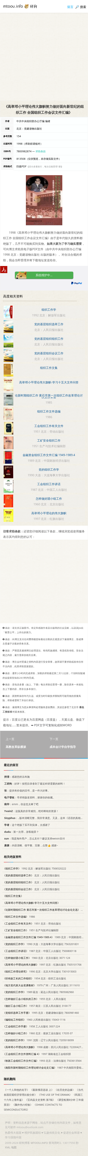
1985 (45, 909)
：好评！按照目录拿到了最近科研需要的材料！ (34, 783)
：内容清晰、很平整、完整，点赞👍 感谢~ (30, 845)
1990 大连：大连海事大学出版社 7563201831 (41, 944)
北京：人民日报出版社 (31, 875)
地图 (14, 1147)
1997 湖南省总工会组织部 (37, 1054)
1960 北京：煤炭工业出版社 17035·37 (38, 1033)
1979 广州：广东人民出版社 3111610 (41, 985)
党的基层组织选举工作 (48, 324)
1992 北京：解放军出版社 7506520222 (34, 868)
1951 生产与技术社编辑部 (30, 930)
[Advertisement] (44, 56)
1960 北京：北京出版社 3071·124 (36, 958)
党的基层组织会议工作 (48, 353)
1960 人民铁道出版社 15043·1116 (34, 1019)
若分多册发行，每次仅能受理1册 (45, 166)
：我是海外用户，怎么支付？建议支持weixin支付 (34, 838)
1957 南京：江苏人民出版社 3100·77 (37, 1006)
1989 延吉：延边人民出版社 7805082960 (38, 992)
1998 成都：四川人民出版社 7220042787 (43, 1047)
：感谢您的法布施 (16, 776)
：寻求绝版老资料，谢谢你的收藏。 (29, 797)
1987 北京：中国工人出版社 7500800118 (39, 951)
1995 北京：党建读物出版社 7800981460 (41, 1012)
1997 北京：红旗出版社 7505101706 (42, 964)
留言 (70, 7)
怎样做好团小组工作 (49, 498)
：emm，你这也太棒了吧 (20, 804)
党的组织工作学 (49, 469)
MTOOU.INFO (39, 1143)
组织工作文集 (49, 367)
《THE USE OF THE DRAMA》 (55, 1095)
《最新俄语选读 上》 (42, 1089)
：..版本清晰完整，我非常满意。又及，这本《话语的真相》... (44, 818)
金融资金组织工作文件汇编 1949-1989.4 (49, 455)
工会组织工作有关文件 (48, 425)
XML (7, 1147)
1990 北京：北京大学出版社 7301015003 (39, 971)
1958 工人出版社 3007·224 (31, 1026)
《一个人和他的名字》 (16, 1089)
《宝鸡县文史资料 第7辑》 (40, 1099)
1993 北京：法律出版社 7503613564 (42, 1061)
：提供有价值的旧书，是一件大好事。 (26, 790)
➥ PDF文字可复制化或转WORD (51, 725)
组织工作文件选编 (48, 411)
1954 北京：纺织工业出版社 (34, 978)
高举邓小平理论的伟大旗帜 (48, 513)
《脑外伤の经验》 (22, 1104)
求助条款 (41, 151)
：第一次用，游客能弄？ (21, 831)
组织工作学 (49, 309)
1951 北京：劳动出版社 (32, 923)
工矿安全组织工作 (48, 440)
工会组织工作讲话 (48, 484)
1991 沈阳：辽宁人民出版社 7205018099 (38, 1040)
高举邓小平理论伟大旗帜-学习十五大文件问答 (48, 382)
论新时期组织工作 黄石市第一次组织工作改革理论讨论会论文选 (49, 397)
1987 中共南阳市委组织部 (45, 1067)
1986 (19, 916)
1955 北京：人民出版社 (34, 999)
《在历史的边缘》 (64, 1089)
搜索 (83, 7)
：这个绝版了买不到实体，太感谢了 (26, 825)
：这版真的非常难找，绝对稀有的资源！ (31, 811)
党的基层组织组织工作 (48, 338)
